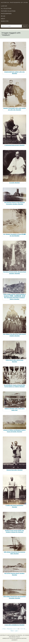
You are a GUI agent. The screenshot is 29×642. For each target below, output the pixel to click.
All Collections (6, 8)
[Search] (11, 26)
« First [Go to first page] (4, 629)
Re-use (3, 16)
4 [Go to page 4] (15, 629)
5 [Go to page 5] (17, 629)
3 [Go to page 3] (14, 629)
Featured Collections (8, 11)
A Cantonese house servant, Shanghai (15, 145)
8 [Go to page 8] (21, 629)
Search (25, 26)
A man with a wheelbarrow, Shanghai (14, 624)
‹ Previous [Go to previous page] (9, 629)
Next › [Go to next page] (12, 631)
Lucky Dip (4, 6)
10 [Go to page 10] (24, 629)
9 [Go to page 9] (22, 629)
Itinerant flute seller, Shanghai (15, 470)
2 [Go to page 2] (13, 629)
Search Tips (4, 21)
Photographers (6, 13)
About (3, 18)
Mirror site (5, 638)
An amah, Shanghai (14, 182)
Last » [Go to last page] (16, 631)
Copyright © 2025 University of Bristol (11, 635)
